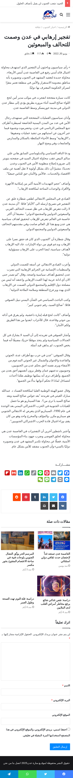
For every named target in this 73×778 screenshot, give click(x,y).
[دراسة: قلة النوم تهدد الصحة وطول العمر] (17, 585)
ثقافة (37, 27)
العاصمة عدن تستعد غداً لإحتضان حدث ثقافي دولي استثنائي (55, 557)
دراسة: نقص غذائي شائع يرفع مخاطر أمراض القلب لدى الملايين (55, 604)
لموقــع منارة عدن (37, 763)
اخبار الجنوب (49, 27)
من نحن (7, 763)
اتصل (18, 763)
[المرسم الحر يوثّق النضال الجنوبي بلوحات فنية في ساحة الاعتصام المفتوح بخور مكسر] (17, 540)
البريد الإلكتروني (60, 700)
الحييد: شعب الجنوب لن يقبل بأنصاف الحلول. (39, 3)
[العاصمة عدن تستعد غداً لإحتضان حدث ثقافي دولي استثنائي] (53, 540)
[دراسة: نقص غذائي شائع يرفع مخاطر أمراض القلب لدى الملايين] (53, 586)
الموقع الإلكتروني (61, 714)
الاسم (66, 685)
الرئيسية (64, 27)
